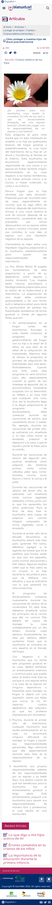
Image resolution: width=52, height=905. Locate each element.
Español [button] (7, 1)
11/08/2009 (44, 48)
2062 (7, 48)
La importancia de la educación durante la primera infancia (22, 859)
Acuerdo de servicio (11, 871)
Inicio (7, 27)
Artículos (13, 19)
